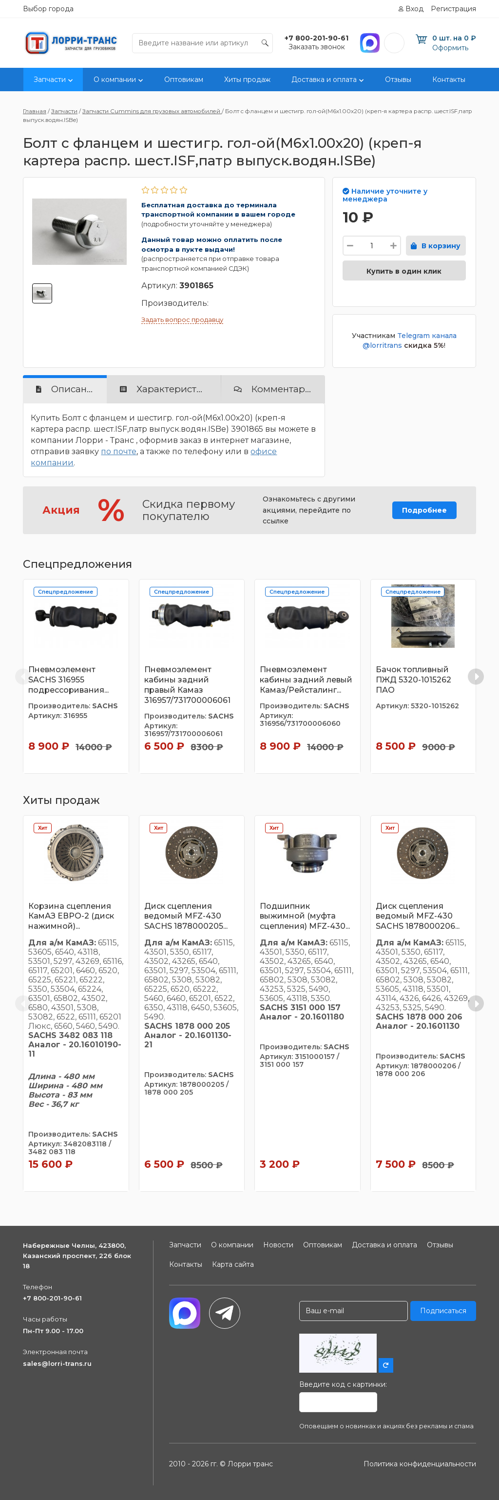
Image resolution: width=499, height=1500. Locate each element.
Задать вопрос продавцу (182, 319)
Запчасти (50, 79)
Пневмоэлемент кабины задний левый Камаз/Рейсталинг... (306, 680)
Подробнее (424, 510)
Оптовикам (183, 79)
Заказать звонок (316, 46)
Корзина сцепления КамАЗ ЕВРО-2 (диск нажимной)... (71, 916)
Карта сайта (233, 1264)
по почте (118, 451)
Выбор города (48, 9)
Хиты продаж (247, 79)
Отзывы (398, 79)
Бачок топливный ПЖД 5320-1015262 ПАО (413, 680)
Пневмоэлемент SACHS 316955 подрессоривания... (68, 680)
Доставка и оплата (324, 79)
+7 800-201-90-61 (52, 1298)
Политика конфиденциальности (420, 1464)
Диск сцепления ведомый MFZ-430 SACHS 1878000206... (418, 916)
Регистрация (453, 8)
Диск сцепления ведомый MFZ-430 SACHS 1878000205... (186, 916)
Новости (278, 1244)
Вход (414, 8)
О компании (115, 79)
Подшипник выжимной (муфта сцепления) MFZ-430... (305, 916)
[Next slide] (476, 676)
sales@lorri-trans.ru (57, 1363)
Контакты (448, 79)
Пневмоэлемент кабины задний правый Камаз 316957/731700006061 (187, 684)
